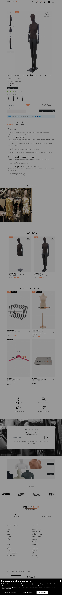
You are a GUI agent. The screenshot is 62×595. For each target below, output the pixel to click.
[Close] (60, 581)
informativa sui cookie (6, 588)
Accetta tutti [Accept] (42, 592)
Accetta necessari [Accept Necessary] (28, 592)
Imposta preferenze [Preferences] (10, 592)
